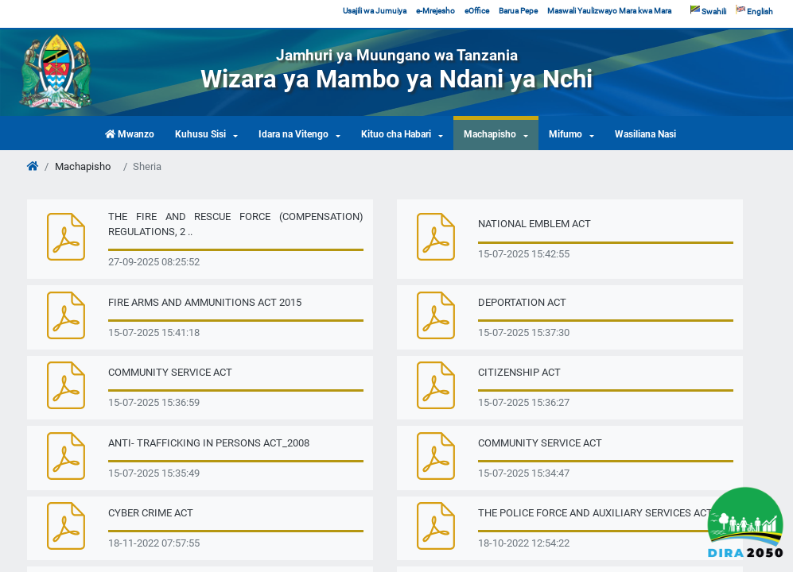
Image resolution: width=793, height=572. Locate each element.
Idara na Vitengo (293, 134)
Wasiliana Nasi (645, 134)
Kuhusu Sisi (200, 134)
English (754, 11)
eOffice (477, 11)
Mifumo (565, 134)
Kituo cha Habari (396, 134)
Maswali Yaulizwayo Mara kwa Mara (609, 11)
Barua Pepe (518, 11)
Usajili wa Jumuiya (374, 11)
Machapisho (490, 134)
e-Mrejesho (435, 11)
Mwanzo (129, 134)
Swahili (708, 11)
